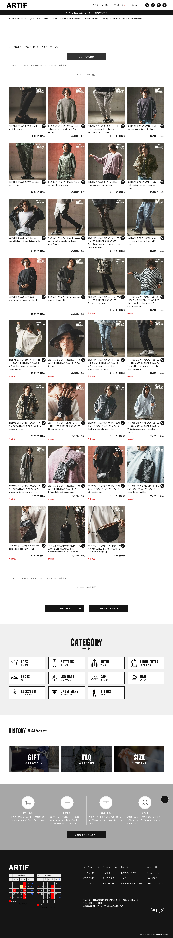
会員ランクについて (129, 873)
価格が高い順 (50, 65)
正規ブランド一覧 (110, 867)
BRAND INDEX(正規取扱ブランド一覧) (33, 18)
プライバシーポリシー (155, 883)
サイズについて (153, 873)
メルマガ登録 (152, 878)
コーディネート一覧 (91, 867)
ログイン (124, 878)
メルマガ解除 (88, 883)
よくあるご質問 (153, 867)
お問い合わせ (108, 883)
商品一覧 (124, 867)
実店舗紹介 (107, 873)
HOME (11, 18)
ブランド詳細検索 (86, 56)
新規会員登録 (108, 878)
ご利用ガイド (88, 878)
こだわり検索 (64, 608)
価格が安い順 (36, 65)
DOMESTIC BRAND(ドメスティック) (67, 18)
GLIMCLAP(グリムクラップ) (96, 18)
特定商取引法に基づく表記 (132, 883)
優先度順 (62, 65)
